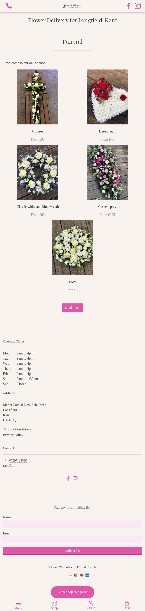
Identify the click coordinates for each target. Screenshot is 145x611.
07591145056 (18, 460)
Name (7, 517)
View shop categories (73, 592)
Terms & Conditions (17, 429)
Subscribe (72, 551)
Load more (72, 308)
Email (7, 533)
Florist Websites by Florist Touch (72, 567)
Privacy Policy (13, 435)
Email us (9, 466)
